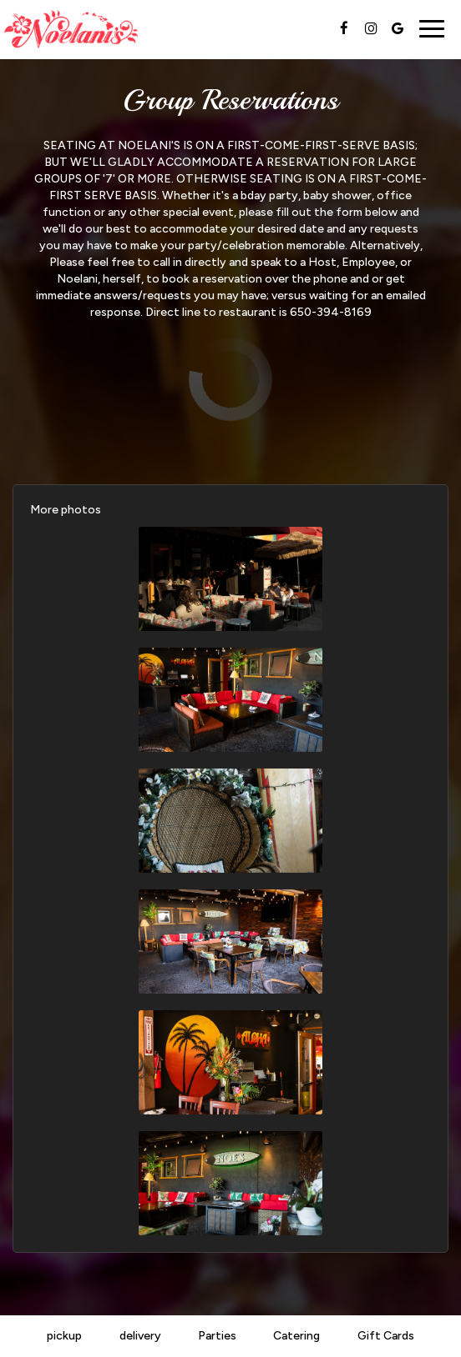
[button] (230, 579)
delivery (140, 1336)
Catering (296, 1336)
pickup (64, 1336)
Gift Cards (385, 1336)
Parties (217, 1336)
